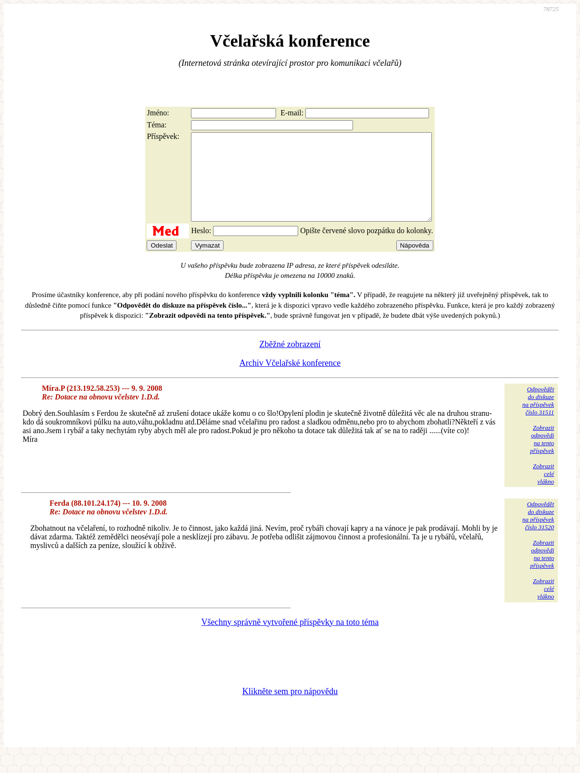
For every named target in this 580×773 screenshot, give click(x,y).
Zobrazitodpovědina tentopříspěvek (542, 456)
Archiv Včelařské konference (290, 380)
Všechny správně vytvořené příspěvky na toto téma (290, 639)
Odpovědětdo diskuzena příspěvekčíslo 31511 (538, 418)
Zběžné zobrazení (289, 361)
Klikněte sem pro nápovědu (290, 708)
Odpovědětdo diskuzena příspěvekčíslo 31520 (538, 533)
